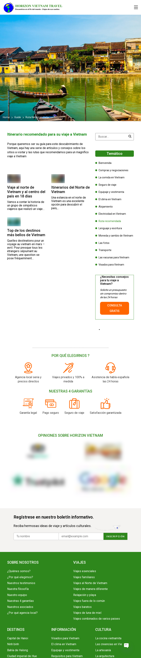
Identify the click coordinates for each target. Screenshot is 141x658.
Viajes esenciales (84, 571)
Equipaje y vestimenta (111, 191)
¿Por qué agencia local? (22, 613)
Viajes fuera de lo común (89, 601)
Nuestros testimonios (21, 583)
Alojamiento (106, 206)
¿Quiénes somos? (18, 571)
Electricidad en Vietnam (112, 213)
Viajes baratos (82, 607)
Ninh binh (13, 644)
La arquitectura (104, 656)
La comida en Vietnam (111, 177)
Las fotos (104, 242)
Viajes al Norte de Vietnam (90, 583)
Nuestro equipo (17, 595)
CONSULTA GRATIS (114, 308)
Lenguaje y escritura (110, 228)
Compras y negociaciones (113, 170)
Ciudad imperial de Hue (22, 656)
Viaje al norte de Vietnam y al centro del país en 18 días (26, 191)
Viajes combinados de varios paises (96, 618)
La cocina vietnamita (108, 638)
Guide (17, 117)
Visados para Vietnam (111, 264)
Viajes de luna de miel (87, 613)
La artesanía (103, 650)
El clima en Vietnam (110, 199)
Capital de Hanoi (17, 638)
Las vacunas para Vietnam (114, 257)
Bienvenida (105, 162)
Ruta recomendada (110, 221)
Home (6, 117)
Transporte (105, 250)
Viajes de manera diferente (90, 589)
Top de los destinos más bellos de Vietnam (26, 232)
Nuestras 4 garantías (20, 601)
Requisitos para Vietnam (67, 656)
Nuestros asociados (20, 607)
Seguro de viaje (107, 184)
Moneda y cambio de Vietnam (116, 235)
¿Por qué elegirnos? (20, 577)
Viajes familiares (84, 577)
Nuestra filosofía (18, 589)
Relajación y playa (84, 595)
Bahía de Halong (17, 650)
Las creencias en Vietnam (111, 644)
